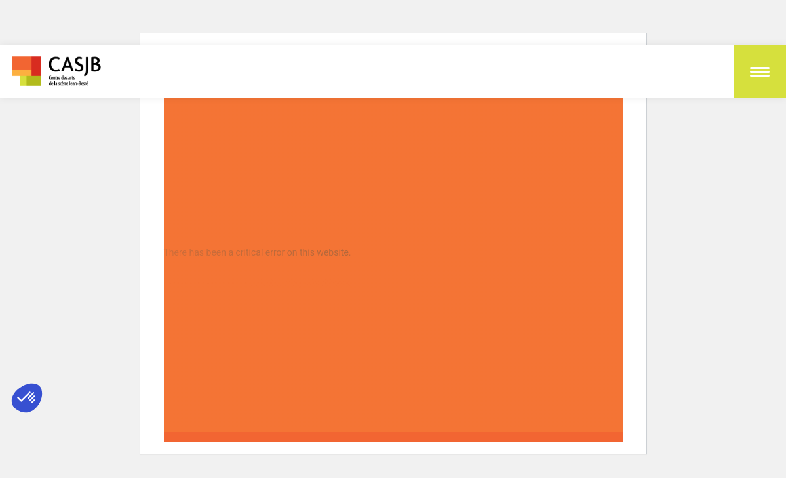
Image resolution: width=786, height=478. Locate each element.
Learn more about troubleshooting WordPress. (258, 282)
